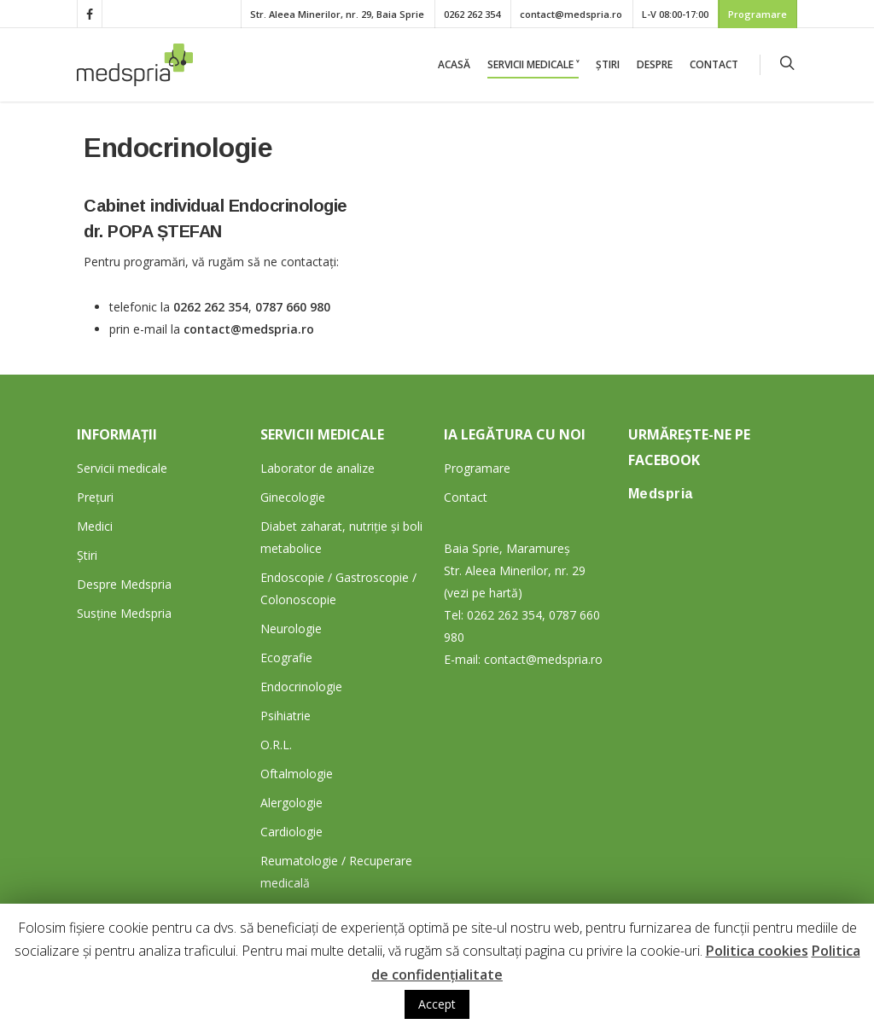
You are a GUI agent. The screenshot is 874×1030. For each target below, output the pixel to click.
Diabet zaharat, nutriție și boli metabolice (341, 537)
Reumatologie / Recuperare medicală (336, 872)
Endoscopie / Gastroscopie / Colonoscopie (338, 588)
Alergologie (291, 802)
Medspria (660, 493)
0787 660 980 (292, 307)
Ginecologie (292, 497)
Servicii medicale (122, 468)
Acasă (454, 64)
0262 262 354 (472, 14)
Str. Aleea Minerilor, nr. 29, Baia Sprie (337, 14)
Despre (655, 64)
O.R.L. (276, 744)
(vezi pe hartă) (483, 593)
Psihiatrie (285, 715)
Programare (757, 14)
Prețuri (95, 497)
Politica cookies (757, 950)
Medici (95, 526)
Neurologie (291, 628)
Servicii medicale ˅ (533, 64)
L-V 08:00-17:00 (675, 14)
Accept (437, 1004)
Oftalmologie (296, 773)
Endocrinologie (301, 686)
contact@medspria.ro (571, 14)
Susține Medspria (124, 613)
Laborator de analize (317, 468)
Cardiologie (291, 831)
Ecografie (286, 657)
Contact (714, 64)
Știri (608, 64)
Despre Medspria (124, 584)
